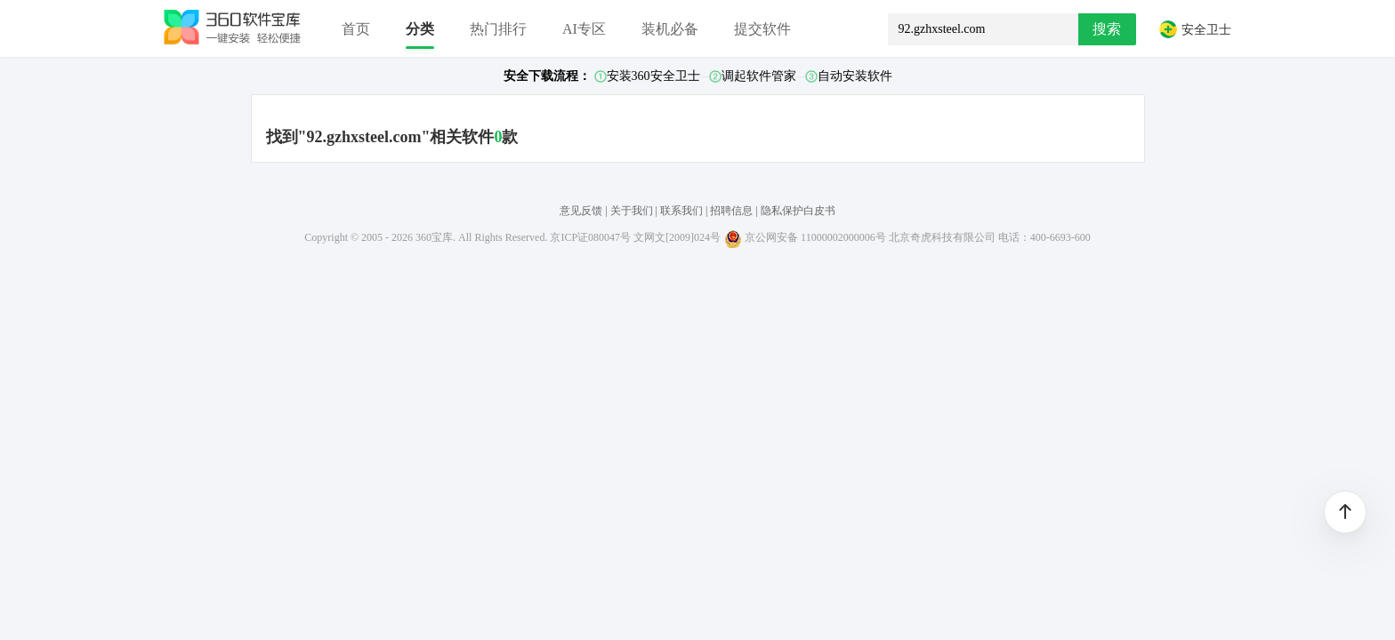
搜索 (1107, 28)
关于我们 (631, 210)
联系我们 (681, 210)
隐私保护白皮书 (798, 210)
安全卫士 (1194, 29)
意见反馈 (581, 210)
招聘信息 (731, 210)
